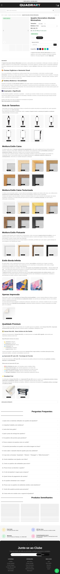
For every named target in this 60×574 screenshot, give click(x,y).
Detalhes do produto (7, 402)
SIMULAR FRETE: (35, 42)
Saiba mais (51, 55)
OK (55, 44)
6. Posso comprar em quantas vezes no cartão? (16, 442)
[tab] (30, 421)
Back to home (56, 15)
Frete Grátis (9, 528)
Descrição (4, 60)
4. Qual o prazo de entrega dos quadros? (14, 433)
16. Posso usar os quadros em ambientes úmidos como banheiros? (21, 484)
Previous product (55, 15)
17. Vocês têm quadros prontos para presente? (15, 488)
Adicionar (39, 37)
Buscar (53, 10)
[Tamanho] (41, 24)
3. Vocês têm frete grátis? (9, 429)
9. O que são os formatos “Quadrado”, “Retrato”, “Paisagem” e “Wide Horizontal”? (26, 454)
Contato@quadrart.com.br (42, 534)
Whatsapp (9, 535)
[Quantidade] (33, 37)
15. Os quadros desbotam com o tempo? (14, 480)
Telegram (47, 49)
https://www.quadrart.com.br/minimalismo (11, 101)
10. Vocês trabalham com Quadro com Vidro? (15, 459)
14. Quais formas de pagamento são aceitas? (15, 476)
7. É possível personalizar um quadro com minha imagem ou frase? (21, 446)
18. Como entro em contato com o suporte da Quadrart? (18, 493)
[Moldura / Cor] (48, 26)
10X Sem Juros (39, 528)
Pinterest (42, 49)
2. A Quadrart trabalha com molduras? (13, 425)
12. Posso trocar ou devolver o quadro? (13, 467)
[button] (30, 1)
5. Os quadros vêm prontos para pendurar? (14, 437)
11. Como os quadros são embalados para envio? (16, 463)
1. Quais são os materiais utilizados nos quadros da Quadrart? (20, 420)
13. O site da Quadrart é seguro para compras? (15, 471)
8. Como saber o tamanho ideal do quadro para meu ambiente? (20, 450)
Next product (58, 15)
